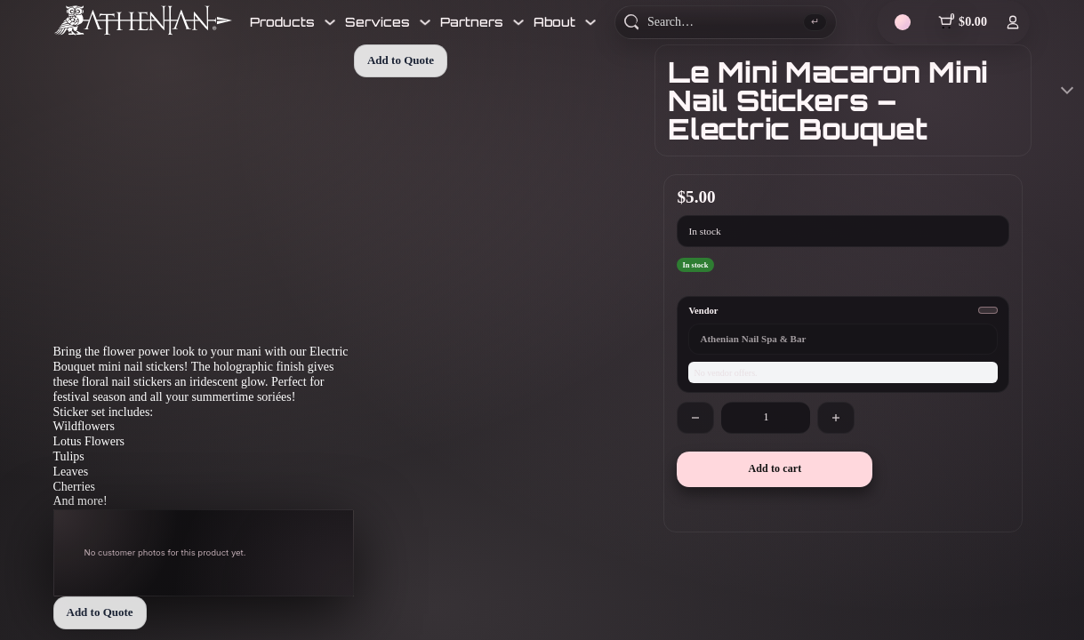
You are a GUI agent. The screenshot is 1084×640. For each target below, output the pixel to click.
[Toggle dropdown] (330, 22)
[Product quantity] (765, 418)
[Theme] (902, 22)
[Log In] (1013, 22)
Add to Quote (100, 612)
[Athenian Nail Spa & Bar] (143, 20)
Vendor (703, 311)
